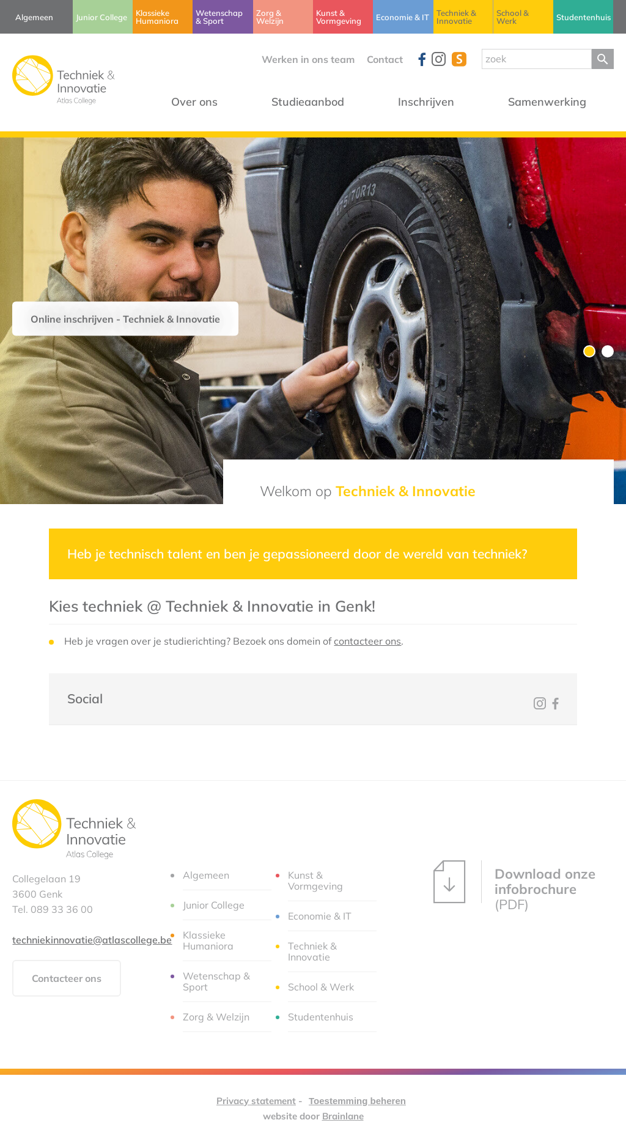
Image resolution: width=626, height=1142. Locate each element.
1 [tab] (589, 351)
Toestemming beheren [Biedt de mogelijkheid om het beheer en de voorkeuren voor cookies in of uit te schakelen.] (357, 1101)
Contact (385, 59)
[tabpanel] (313, 320)
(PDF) (514, 886)
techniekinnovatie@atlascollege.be (92, 940)
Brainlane (343, 1116)
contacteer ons (367, 641)
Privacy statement (256, 1101)
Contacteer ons (66, 978)
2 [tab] (608, 351)
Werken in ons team (308, 59)
